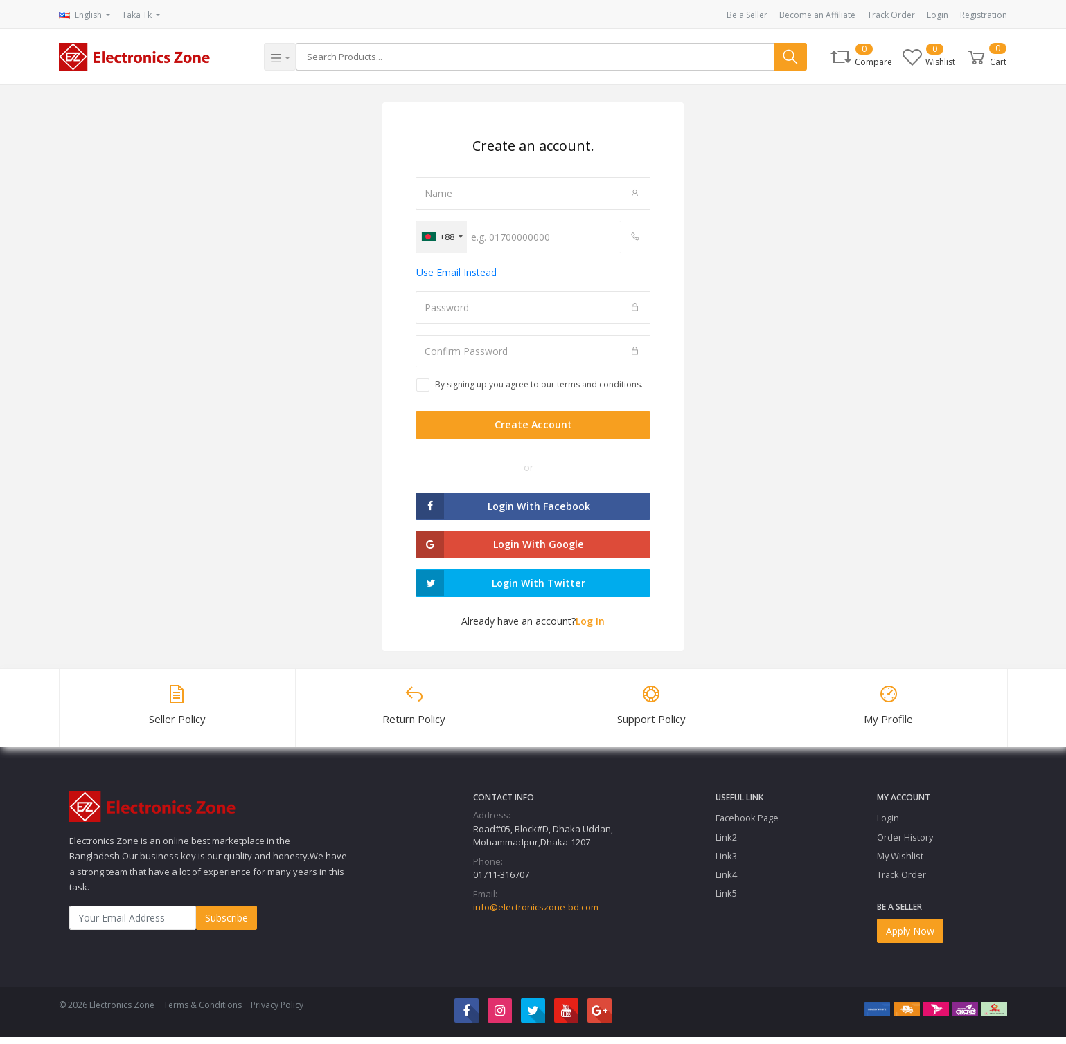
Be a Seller (747, 15)
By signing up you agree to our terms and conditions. (539, 384)
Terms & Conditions (202, 1012)
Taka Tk (138, 15)
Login (937, 15)
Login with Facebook (502, 508)
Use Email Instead (456, 272)
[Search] (536, 57)
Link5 (726, 900)
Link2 (726, 844)
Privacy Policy (277, 1012)
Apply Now (910, 937)
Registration (983, 15)
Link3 (726, 863)
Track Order (891, 15)
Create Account (533, 425)
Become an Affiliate (817, 15)
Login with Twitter (500, 589)
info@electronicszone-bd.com (535, 914)
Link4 (726, 881)
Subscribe (226, 925)
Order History (905, 844)
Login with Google (499, 548)
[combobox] (441, 237)
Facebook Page (747, 825)
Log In (590, 627)
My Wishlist (900, 863)
